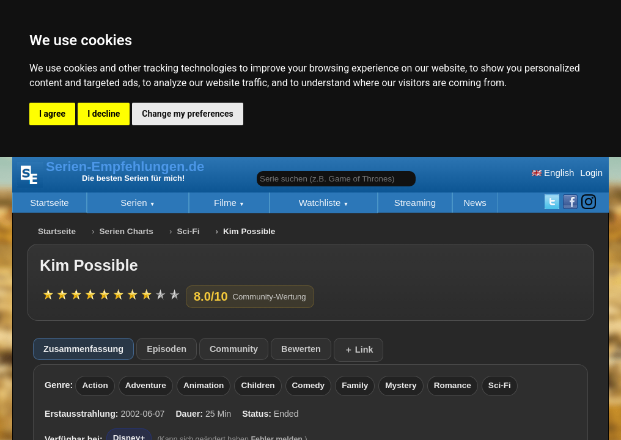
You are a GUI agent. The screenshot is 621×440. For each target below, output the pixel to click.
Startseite (49, 202)
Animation (203, 385)
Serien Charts (126, 231)
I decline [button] (103, 114)
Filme (226, 202)
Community (234, 349)
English (553, 172)
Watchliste (321, 202)
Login (591, 172)
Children (257, 385)
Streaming (415, 202)
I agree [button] (52, 114)
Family (355, 385)
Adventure (145, 385)
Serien (135, 202)
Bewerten (301, 349)
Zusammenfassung (83, 349)
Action (95, 385)
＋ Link (358, 349)
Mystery (400, 385)
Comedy (308, 385)
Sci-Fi (188, 231)
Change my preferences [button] (187, 114)
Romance (452, 385)
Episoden (166, 349)
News (475, 202)
